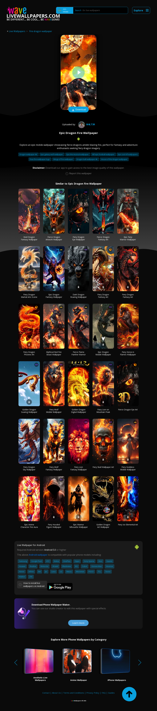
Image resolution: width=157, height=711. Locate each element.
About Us (56, 692)
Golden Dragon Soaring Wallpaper (29, 410)
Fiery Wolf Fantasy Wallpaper (54, 468)
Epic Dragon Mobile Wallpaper (103, 353)
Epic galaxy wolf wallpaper (52, 154)
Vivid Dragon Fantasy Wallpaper (29, 238)
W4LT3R (86, 124)
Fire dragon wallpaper (40, 31)
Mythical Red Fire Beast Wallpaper (54, 353)
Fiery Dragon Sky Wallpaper (29, 468)
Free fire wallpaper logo (40, 159)
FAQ (104, 692)
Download (78, 110)
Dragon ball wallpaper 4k (87, 159)
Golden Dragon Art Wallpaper (103, 525)
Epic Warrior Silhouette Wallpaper (78, 525)
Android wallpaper (38, 554)
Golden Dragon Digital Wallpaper (78, 410)
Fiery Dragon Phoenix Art (29, 353)
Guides (111, 692)
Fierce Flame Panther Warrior (78, 353)
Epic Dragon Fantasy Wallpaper (54, 295)
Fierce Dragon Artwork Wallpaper (54, 238)
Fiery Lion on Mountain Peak (103, 410)
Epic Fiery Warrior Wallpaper (128, 238)
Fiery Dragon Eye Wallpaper (78, 238)
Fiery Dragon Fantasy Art (103, 295)
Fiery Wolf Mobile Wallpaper (54, 410)
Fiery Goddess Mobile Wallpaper (128, 468)
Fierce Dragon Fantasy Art (103, 238)
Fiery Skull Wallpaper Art (103, 467)
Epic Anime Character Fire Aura (29, 525)
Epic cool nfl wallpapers (128, 154)
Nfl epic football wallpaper (103, 154)
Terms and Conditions (73, 692)
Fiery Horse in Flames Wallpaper (128, 353)
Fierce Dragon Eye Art (128, 409)
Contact (46, 692)
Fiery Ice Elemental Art (128, 524)
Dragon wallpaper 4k (28, 154)
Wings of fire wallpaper (63, 159)
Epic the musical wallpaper (77, 154)
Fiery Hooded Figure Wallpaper (53, 525)
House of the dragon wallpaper (114, 159)
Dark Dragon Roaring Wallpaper (78, 295)
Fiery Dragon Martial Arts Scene (29, 295)
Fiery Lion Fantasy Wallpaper (78, 468)
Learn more (78, 622)
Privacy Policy (92, 692)
